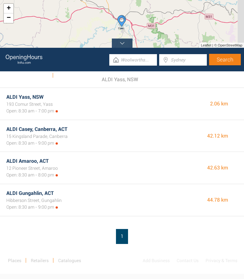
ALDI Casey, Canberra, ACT (36, 129)
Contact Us (188, 260)
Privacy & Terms (221, 260)
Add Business (156, 260)
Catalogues (37, 75)
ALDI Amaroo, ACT (27, 161)
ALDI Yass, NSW (25, 97)
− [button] (9, 18)
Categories (68, 75)
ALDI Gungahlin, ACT (30, 193)
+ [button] (9, 8)
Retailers (40, 260)
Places (14, 260)
